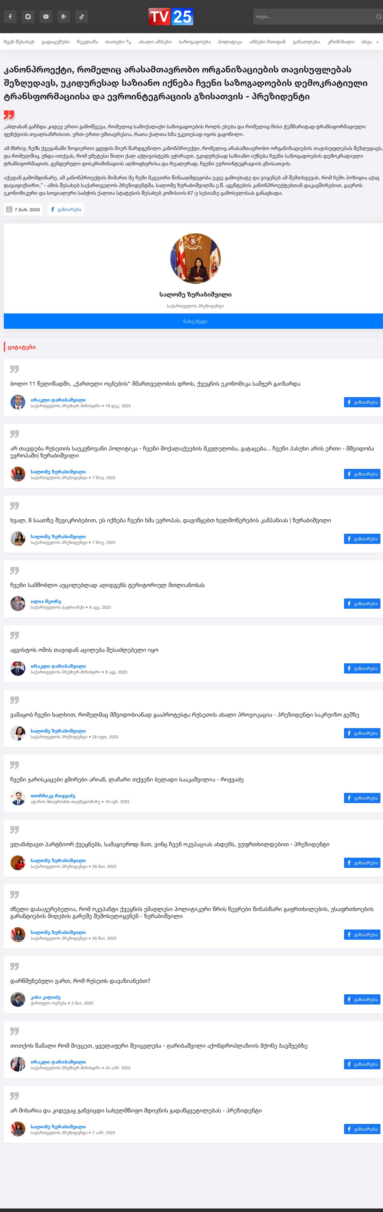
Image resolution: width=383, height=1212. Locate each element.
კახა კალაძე (46, 997)
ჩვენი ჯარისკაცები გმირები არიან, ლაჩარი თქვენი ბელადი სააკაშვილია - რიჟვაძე (127, 779)
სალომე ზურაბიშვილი (58, 472)
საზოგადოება (195, 42)
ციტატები (22, 346)
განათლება (306, 42)
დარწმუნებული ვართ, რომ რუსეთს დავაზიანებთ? (80, 980)
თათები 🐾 (118, 42)
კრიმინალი (341, 42)
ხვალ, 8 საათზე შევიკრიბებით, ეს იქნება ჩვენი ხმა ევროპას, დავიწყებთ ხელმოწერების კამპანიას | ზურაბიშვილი (170, 519)
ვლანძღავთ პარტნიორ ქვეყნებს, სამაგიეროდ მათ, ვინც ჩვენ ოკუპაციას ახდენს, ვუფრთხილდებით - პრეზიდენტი (170, 843)
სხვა (370, 42)
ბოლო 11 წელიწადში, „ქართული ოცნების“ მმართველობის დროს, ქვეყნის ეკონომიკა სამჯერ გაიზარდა (155, 383)
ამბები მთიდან (267, 42)
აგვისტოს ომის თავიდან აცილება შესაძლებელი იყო (84, 649)
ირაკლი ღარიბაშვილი (58, 400)
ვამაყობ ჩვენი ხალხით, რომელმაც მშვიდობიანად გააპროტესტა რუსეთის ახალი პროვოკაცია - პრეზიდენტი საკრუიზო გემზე (184, 714)
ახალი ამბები (155, 42)
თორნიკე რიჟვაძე (53, 796)
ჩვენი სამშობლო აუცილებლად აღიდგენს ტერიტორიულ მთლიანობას (107, 584)
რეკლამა (87, 42)
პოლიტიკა (230, 42)
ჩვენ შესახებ (19, 42)
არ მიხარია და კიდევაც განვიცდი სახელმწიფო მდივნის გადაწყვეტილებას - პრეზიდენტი (136, 1110)
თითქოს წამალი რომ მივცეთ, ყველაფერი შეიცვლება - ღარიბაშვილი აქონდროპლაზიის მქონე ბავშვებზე (159, 1045)
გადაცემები (56, 42)
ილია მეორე (46, 601)
